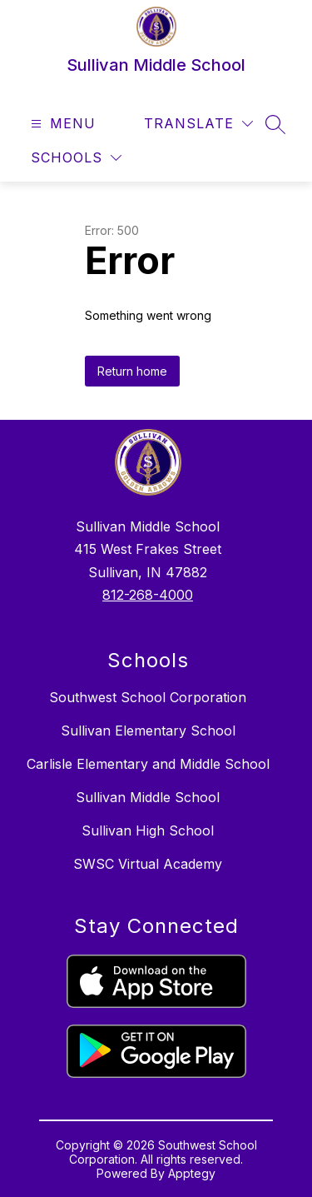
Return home (132, 371)
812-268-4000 (147, 594)
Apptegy (191, 1173)
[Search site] (275, 124)
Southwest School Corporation (147, 697)
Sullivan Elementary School (148, 730)
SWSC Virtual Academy (147, 863)
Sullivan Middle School (148, 797)
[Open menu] (61, 123)
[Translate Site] (198, 123)
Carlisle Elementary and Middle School (148, 764)
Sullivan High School (148, 830)
